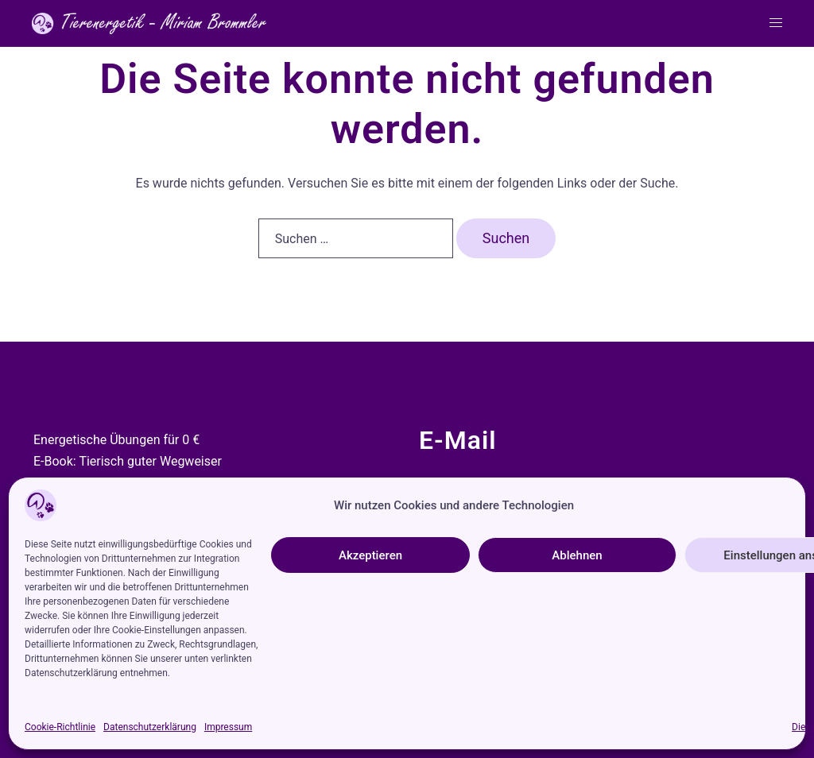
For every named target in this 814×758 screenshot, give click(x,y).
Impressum (228, 727)
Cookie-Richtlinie (60, 727)
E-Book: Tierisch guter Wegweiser (127, 461)
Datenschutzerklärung (149, 727)
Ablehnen (577, 555)
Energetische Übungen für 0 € (116, 439)
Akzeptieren (370, 555)
